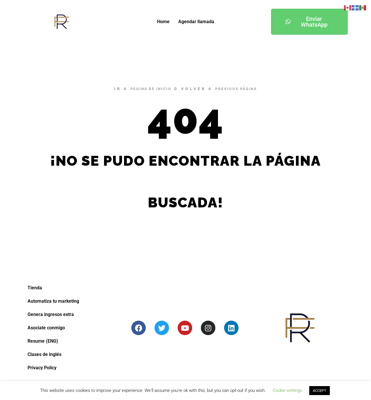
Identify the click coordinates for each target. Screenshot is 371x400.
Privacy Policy (42, 367)
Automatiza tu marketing (53, 301)
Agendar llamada (196, 21)
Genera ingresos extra (51, 314)
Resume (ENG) (43, 341)
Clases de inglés (44, 354)
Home (163, 21)
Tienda (35, 288)
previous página (236, 89)
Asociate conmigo (46, 327)
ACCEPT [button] (319, 390)
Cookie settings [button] (287, 390)
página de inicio (150, 89)
